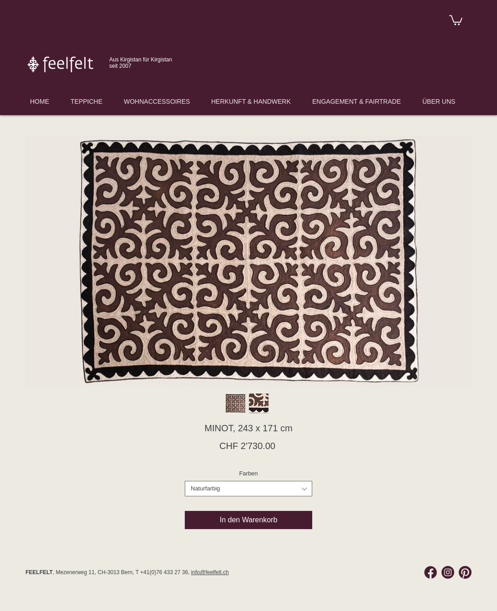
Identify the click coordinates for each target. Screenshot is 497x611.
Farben (248, 473)
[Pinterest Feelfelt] (465, 572)
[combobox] (248, 488)
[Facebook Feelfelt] (430, 572)
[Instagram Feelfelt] (447, 572)
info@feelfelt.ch (210, 572)
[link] (455, 19)
